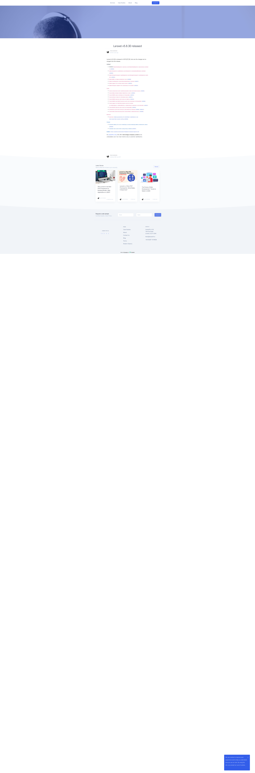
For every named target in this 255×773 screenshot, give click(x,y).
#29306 (143, 101)
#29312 (113, 77)
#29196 (141, 111)
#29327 (136, 81)
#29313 (134, 107)
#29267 (134, 128)
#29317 (146, 105)
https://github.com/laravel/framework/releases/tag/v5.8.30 (125, 131)
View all (156, 166)
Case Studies (121, 3)
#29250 (126, 119)
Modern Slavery (127, 243)
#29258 (112, 69)
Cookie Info (228, 767)
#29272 (132, 95)
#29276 (132, 99)
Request (158, 214)
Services (112, 3)
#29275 (130, 83)
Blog (136, 3)
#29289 (111, 73)
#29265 (133, 93)
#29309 (129, 79)
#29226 (111, 126)
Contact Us (155, 2)
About (130, 3)
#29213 (136, 85)
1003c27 (142, 109)
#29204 (137, 109)
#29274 (130, 97)
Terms (125, 241)
